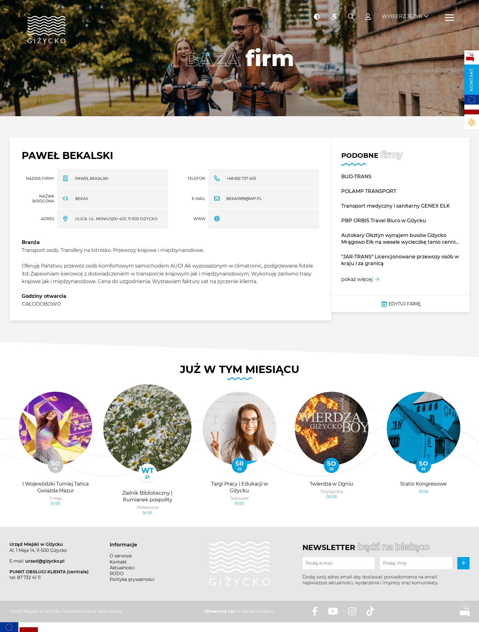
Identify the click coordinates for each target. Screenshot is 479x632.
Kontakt (471, 79)
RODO (117, 573)
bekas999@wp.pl (244, 198)
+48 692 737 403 (241, 178)
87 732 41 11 (29, 577)
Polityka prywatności (132, 579)
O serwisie (121, 556)
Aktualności (122, 568)
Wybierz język (402, 15)
